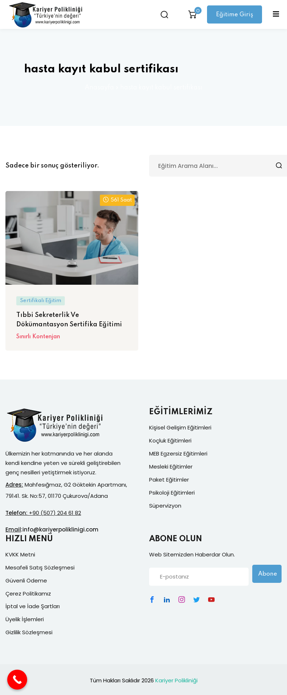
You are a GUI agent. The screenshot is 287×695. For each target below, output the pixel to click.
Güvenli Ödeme (26, 580)
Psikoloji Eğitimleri (172, 492)
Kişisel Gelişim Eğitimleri (180, 427)
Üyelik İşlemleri (24, 619)
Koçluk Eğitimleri (170, 440)
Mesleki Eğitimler (171, 466)
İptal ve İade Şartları (32, 606)
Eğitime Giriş (234, 15)
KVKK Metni (20, 554)
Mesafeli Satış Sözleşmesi (40, 567)
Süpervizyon (165, 505)
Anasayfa (99, 87)
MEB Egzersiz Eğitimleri (178, 453)
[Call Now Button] (17, 680)
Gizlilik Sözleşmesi (28, 632)
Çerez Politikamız (28, 593)
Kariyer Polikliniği (176, 680)
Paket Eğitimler (169, 479)
